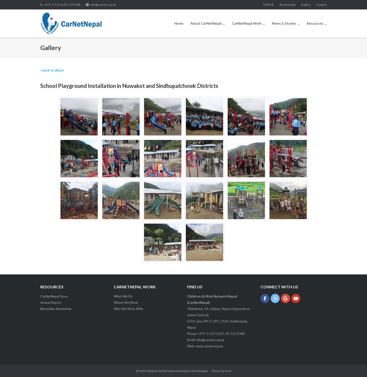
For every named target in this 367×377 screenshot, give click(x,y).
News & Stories (284, 23)
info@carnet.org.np (103, 4)
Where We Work (126, 303)
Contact (321, 4)
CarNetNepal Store (54, 296)
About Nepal (287, 4)
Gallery (306, 4)
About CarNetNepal (205, 23)
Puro (228, 371)
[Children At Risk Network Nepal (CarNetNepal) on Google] (285, 298)
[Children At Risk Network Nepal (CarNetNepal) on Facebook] (265, 298)
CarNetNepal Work (247, 23)
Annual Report (50, 303)
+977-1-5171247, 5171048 (62, 4)
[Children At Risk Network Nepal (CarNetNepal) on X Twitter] (275, 298)
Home (178, 23)
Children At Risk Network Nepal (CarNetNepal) (177, 371)
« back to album (52, 70)
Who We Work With (128, 309)
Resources (315, 23)
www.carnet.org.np (209, 346)
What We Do (123, 296)
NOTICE (268, 4)
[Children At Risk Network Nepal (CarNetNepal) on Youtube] (295, 298)
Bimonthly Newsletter (56, 309)
